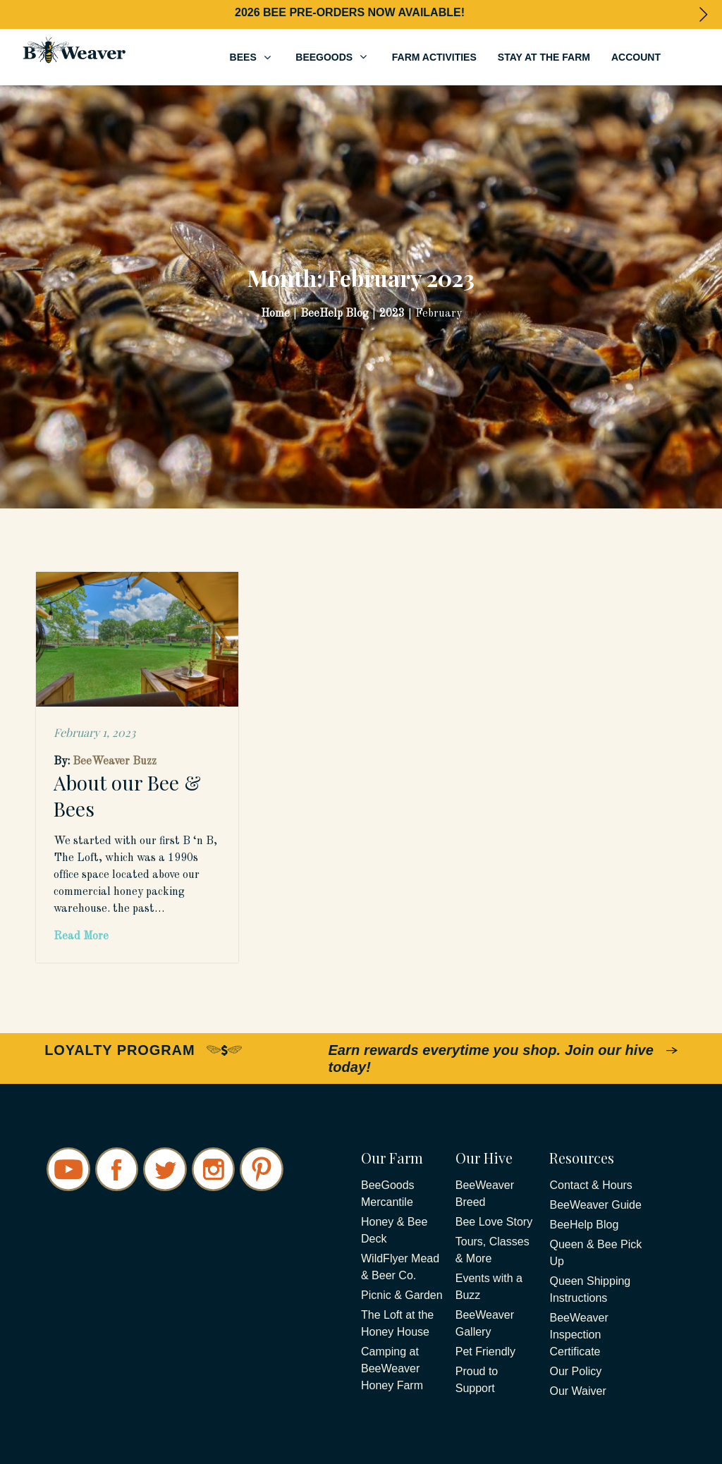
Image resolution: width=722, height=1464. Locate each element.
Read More (81, 936)
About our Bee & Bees (127, 795)
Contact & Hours (590, 1185)
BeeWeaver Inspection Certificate (578, 1335)
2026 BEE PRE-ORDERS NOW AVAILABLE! (350, 12)
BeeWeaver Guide (595, 1205)
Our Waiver (577, 1391)
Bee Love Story (493, 1222)
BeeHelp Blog (583, 1225)
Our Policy (575, 1371)
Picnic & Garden (402, 1295)
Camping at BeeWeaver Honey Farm (392, 1368)
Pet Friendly (485, 1352)
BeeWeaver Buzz (115, 761)
